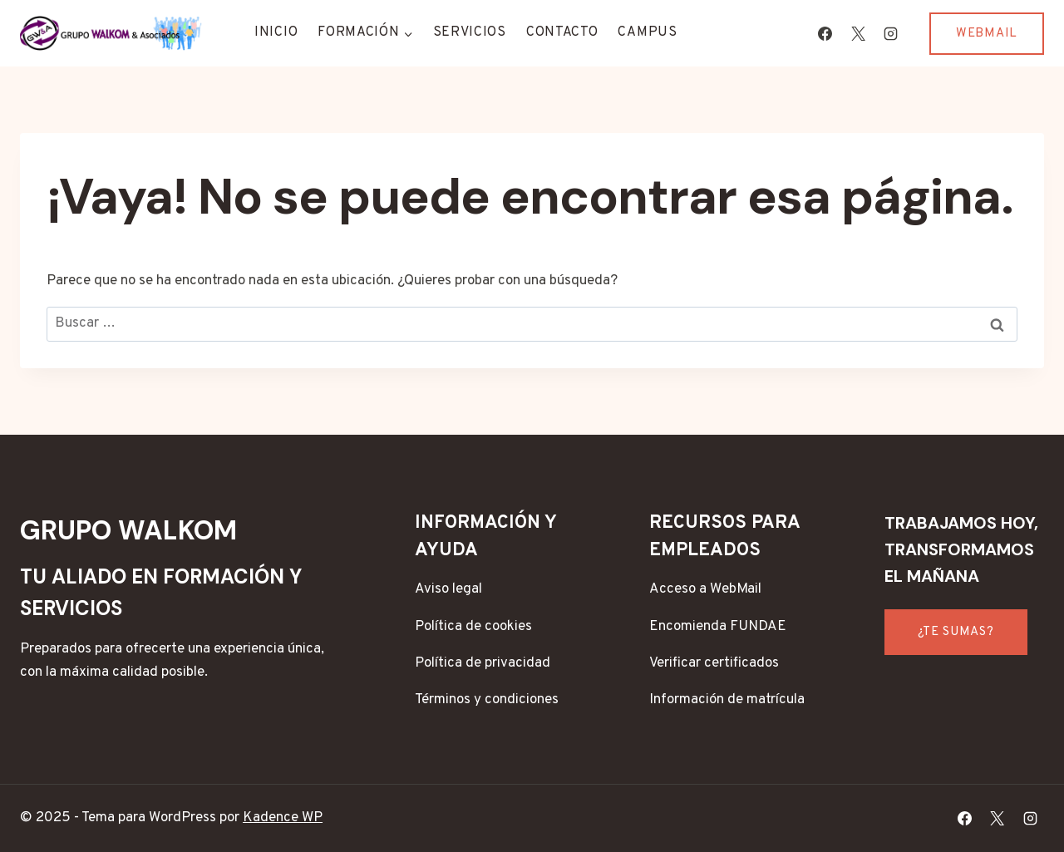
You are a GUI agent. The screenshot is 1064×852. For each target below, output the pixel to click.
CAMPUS (647, 32)
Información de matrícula (727, 700)
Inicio (276, 32)
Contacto (562, 32)
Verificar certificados (714, 663)
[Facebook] (825, 33)
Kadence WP (283, 818)
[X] (858, 33)
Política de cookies (473, 627)
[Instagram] (890, 33)
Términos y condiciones (487, 700)
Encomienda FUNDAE (717, 627)
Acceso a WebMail (705, 589)
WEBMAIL (986, 34)
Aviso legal (448, 589)
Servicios (469, 32)
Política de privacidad (482, 663)
